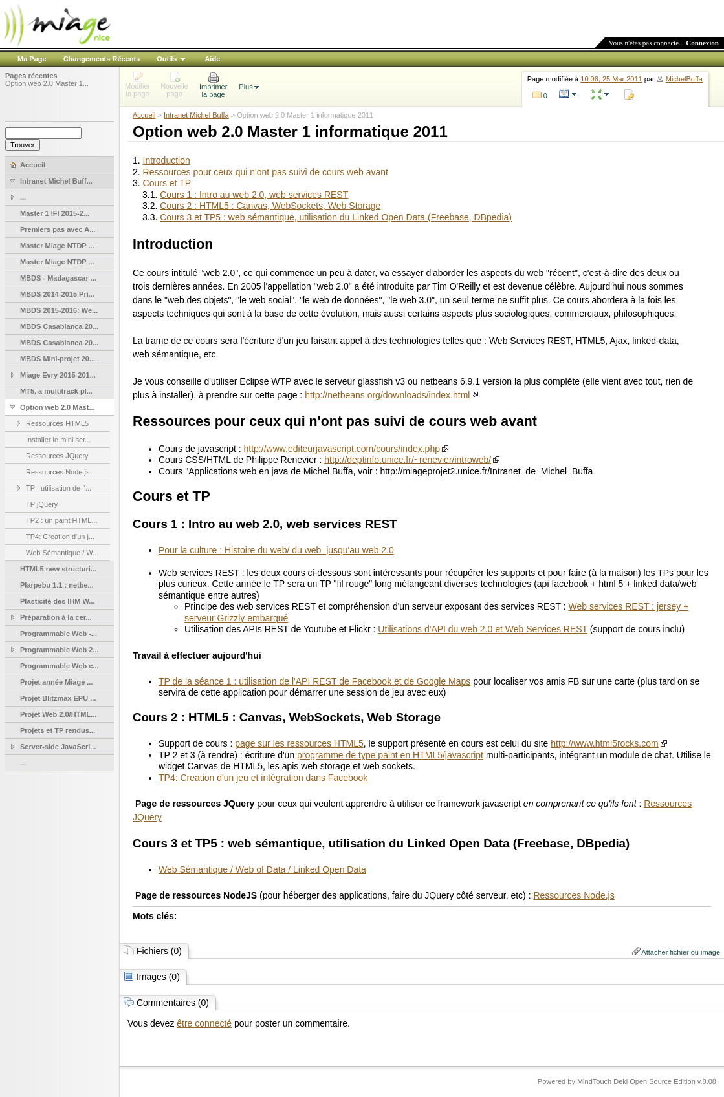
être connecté (204, 1023)
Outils (167, 59)
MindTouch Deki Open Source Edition (636, 1081)
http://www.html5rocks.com (605, 743)
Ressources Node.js (573, 895)
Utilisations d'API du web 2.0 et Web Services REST (482, 629)
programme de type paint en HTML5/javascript (390, 755)
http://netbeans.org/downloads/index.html (387, 395)
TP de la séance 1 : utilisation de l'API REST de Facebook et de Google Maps (314, 681)
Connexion (702, 43)
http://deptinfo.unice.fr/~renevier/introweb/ (407, 459)
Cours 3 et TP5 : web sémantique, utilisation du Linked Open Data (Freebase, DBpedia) (336, 217)
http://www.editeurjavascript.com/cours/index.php (342, 448)
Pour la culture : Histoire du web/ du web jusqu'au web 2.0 (276, 550)
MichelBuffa (684, 79)
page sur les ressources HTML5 (299, 743)
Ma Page (32, 59)
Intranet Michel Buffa (196, 115)
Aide (212, 59)
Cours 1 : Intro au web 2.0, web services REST (254, 194)
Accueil (144, 115)
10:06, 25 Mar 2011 (611, 79)
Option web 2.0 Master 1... (47, 83)
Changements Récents (101, 59)
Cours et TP (167, 183)
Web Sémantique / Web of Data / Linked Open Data (262, 869)
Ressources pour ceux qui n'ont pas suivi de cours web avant (265, 172)
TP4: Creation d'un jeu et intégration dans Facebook (263, 777)
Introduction (166, 160)
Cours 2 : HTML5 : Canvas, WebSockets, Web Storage (270, 205)
